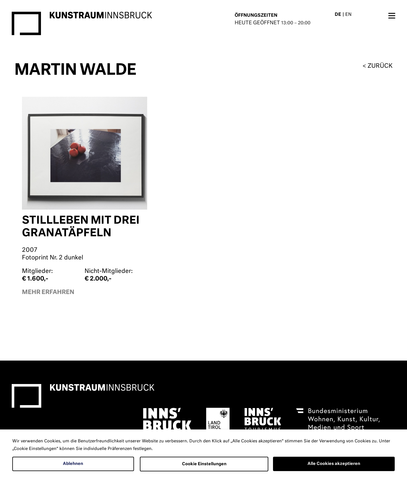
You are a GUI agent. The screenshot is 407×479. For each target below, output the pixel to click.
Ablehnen (73, 464)
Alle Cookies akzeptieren (334, 464)
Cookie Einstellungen (204, 464)
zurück (380, 66)
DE (338, 14)
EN (348, 14)
